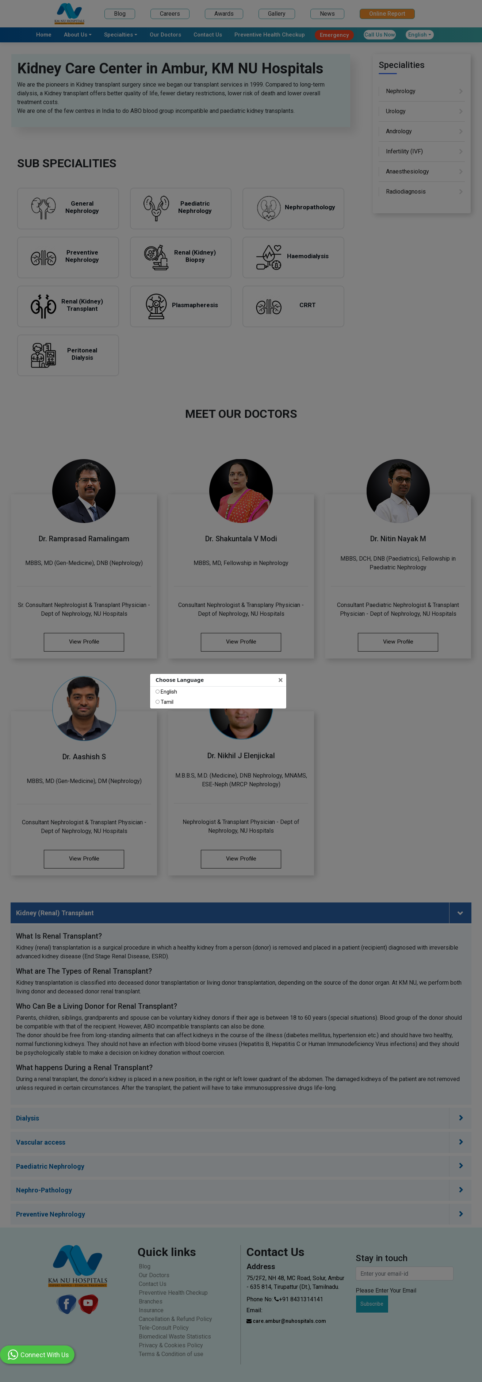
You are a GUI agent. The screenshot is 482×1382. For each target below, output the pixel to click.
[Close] (281, 680)
